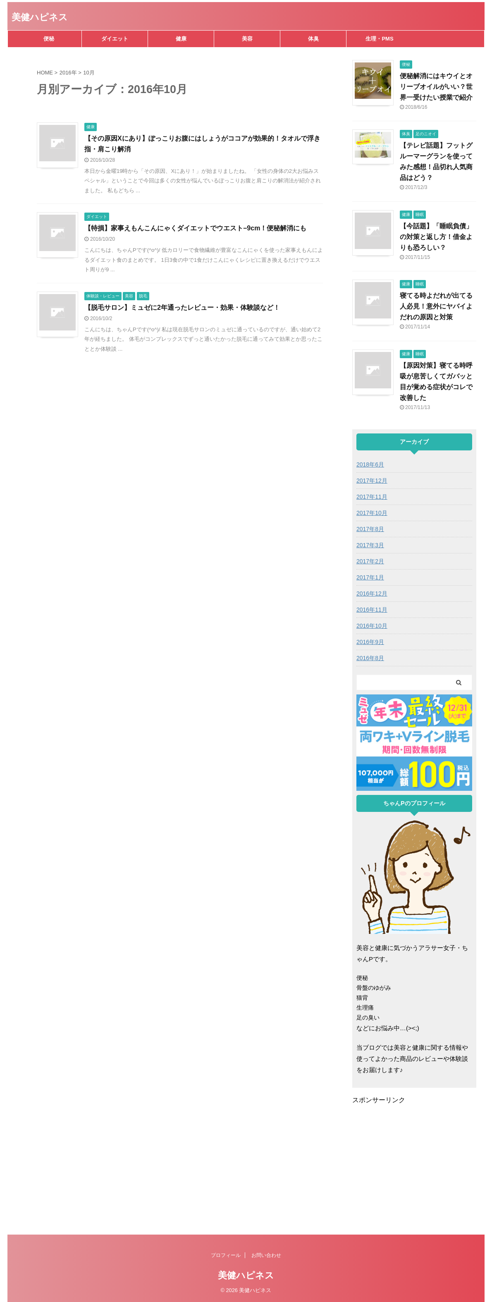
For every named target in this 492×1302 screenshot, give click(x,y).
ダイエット (114, 39)
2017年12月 (371, 480)
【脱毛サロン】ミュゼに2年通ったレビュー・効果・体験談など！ (182, 307)
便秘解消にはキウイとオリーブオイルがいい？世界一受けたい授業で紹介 (436, 86)
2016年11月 (371, 609)
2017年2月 (370, 561)
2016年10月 (371, 625)
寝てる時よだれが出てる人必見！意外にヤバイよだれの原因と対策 (436, 306)
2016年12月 (371, 593)
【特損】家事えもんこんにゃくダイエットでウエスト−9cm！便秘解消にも (195, 228)
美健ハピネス (40, 17)
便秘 (48, 39)
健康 (181, 39)
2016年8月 (370, 658)
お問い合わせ (266, 1255)
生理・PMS (379, 39)
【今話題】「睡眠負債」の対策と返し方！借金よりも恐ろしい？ (436, 237)
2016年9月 (370, 642)
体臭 (313, 39)
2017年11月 (371, 496)
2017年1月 (370, 577)
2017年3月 (370, 545)
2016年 (68, 72)
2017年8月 (370, 529)
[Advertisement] (421, 1163)
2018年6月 (370, 464)
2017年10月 (371, 513)
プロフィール (226, 1255)
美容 (247, 39)
